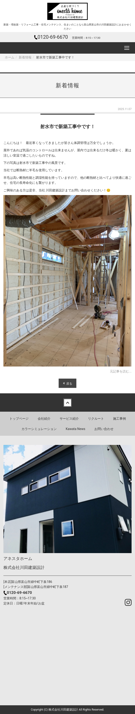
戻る (67, 383)
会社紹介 (44, 418)
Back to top (67, 402)
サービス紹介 (69, 418)
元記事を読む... (121, 371)
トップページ (19, 418)
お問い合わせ (104, 429)
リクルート (96, 418)
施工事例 (119, 418)
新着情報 (25, 57)
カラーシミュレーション (39, 429)
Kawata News (75, 429)
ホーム (9, 57)
